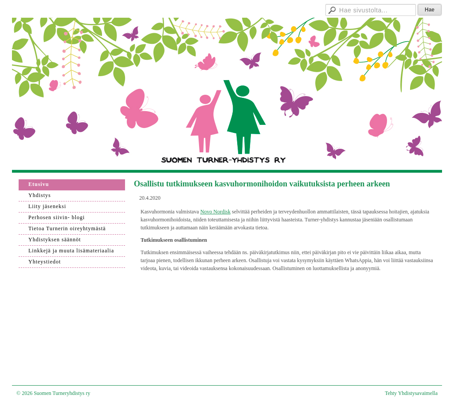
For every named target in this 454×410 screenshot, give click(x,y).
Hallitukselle (289, 8)
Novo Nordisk (215, 212)
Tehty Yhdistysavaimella (411, 393)
